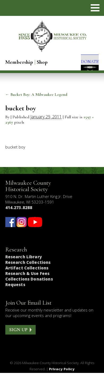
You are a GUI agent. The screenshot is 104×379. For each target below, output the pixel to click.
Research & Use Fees (27, 279)
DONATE (86, 63)
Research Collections (28, 268)
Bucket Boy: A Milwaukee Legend (36, 100)
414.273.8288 (18, 213)
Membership (19, 62)
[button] (95, 7)
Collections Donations (29, 285)
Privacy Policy (62, 374)
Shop (42, 62)
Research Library (23, 262)
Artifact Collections (27, 274)
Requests (15, 290)
